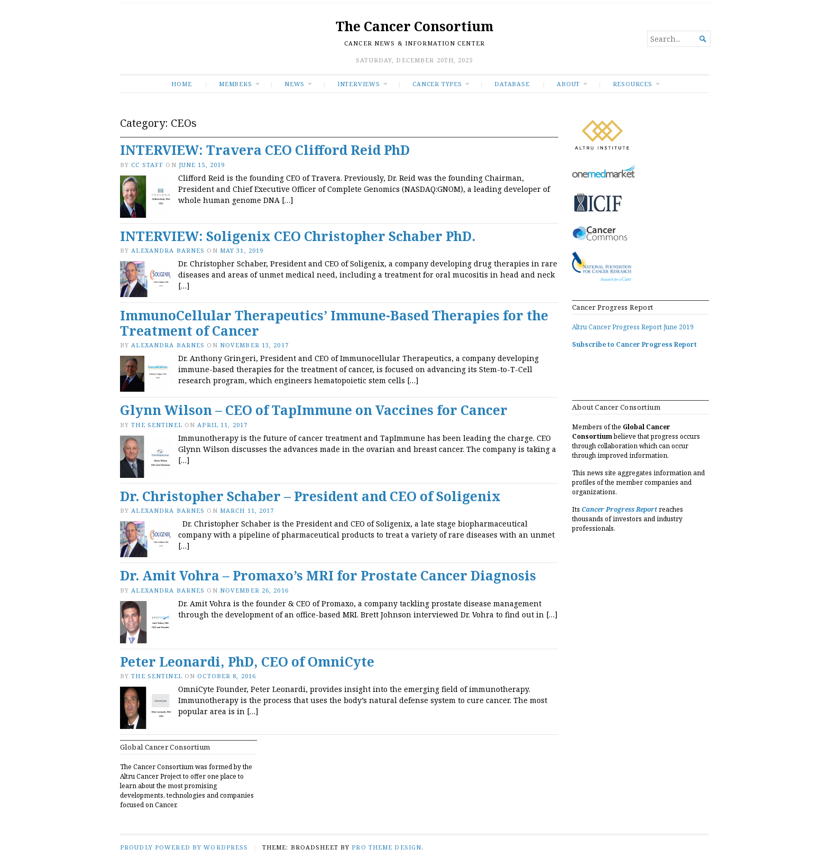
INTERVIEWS (358, 84)
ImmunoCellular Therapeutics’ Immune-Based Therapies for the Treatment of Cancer (334, 323)
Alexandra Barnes (168, 250)
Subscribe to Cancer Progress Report (634, 344)
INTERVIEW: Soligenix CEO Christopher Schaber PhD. (297, 236)
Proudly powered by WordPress (184, 847)
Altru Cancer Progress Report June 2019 (633, 326)
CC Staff (147, 165)
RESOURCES (632, 84)
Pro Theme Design (386, 847)
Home (181, 84)
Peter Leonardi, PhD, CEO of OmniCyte (247, 661)
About (568, 84)
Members (235, 84)
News (294, 84)
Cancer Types (437, 84)
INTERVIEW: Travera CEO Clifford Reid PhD (265, 150)
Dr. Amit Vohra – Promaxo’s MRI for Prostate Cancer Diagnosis (328, 575)
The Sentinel (156, 425)
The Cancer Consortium (414, 26)
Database (511, 84)
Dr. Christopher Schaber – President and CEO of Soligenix (310, 496)
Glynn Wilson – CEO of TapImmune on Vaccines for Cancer (314, 410)
